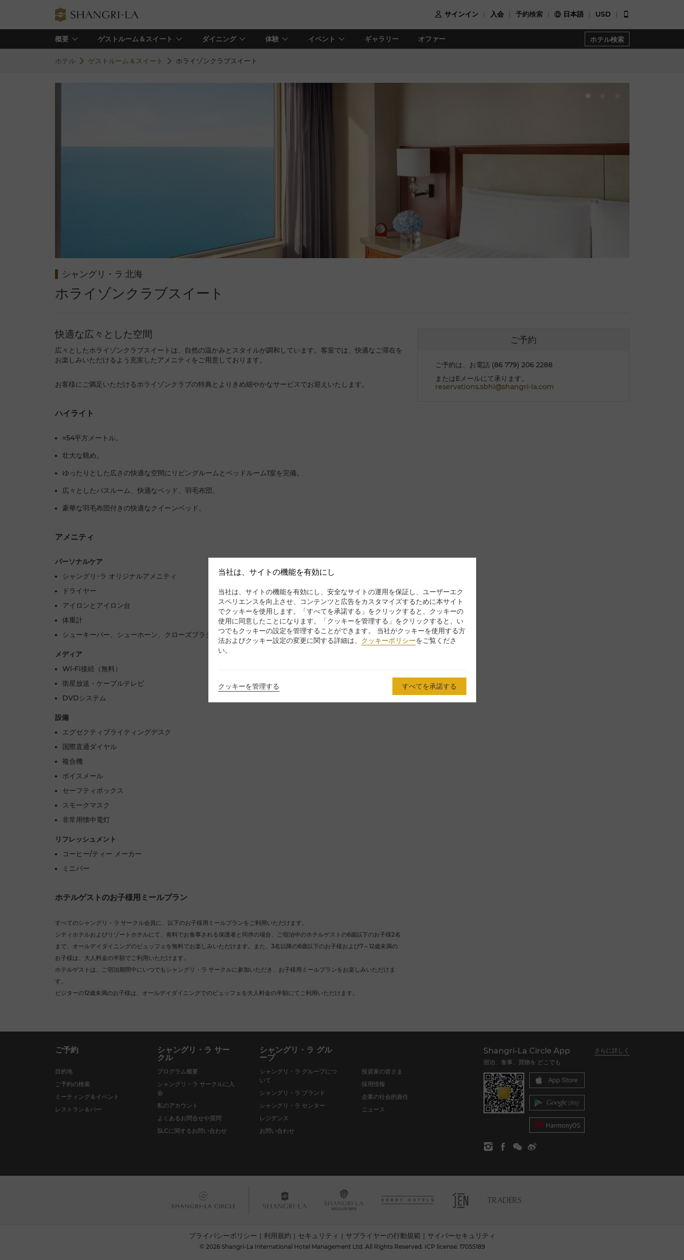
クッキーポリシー (388, 640)
